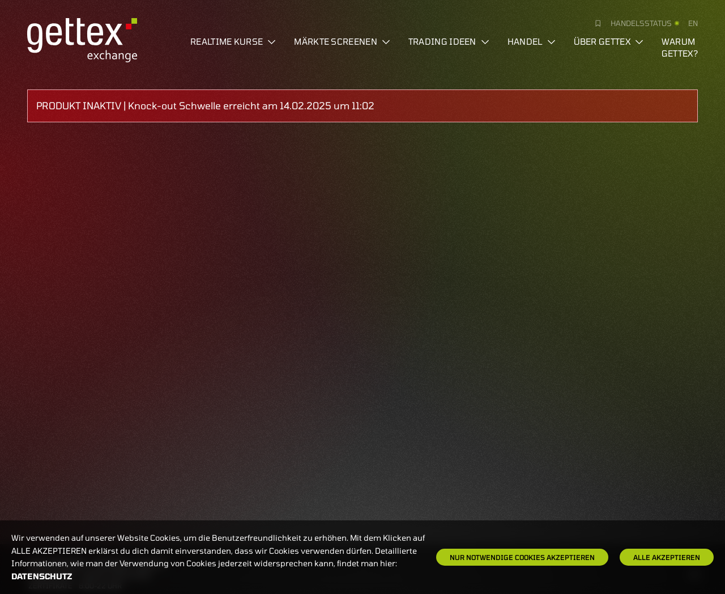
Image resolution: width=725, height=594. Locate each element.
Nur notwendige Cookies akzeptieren (522, 557)
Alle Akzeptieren (666, 557)
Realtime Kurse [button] (233, 41)
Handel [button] (532, 41)
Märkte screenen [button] (342, 41)
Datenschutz (41, 576)
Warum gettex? (680, 47)
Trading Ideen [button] (448, 41)
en (693, 23)
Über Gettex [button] (608, 41)
